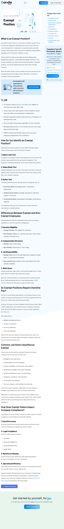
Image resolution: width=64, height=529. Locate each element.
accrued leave (52, 33)
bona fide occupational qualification (55, 23)
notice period (52, 20)
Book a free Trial (32, 507)
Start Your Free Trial (53, 72)
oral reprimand (52, 29)
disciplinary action (53, 36)
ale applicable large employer (54, 41)
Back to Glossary (9, 486)
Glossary (6, 16)
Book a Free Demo (53, 76)
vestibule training (53, 31)
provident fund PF (53, 18)
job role (21, 104)
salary (5, 175)
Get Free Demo (34, 87)
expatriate (51, 26)
